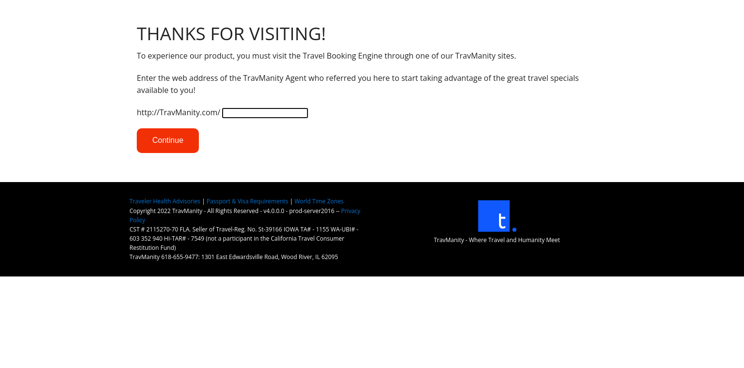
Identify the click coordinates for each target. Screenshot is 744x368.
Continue (167, 140)
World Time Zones (318, 201)
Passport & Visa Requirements (247, 201)
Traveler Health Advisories (164, 201)
